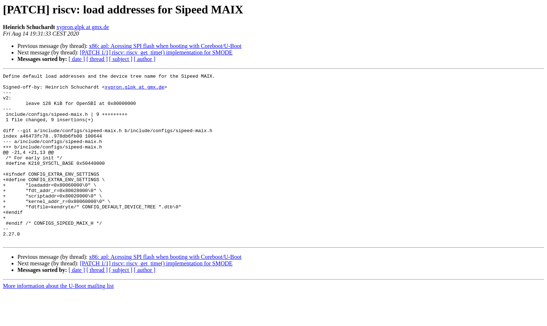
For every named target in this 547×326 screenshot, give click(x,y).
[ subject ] (120, 59)
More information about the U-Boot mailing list (58, 320)
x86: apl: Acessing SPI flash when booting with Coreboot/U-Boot (165, 46)
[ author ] (145, 59)
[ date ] (77, 59)
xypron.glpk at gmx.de (83, 27)
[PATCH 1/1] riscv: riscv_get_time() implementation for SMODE (156, 52)
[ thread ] (97, 59)
